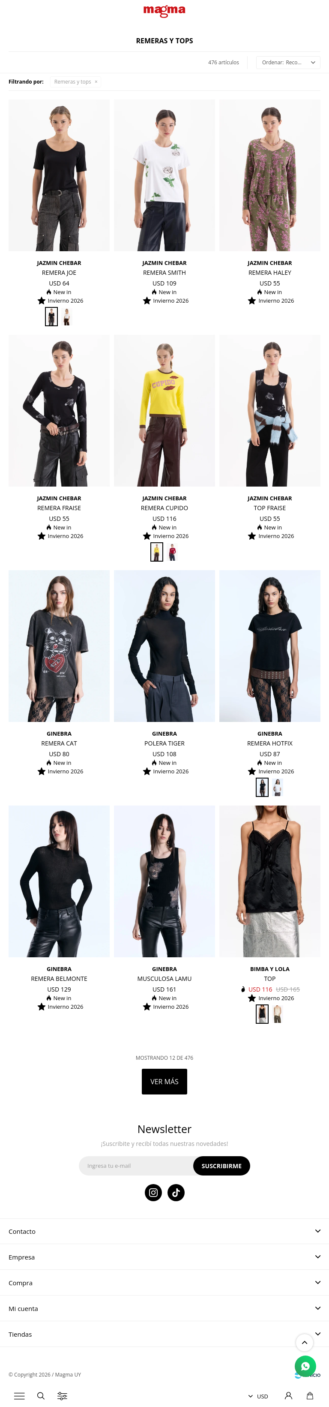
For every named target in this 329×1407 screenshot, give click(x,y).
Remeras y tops (72, 81)
